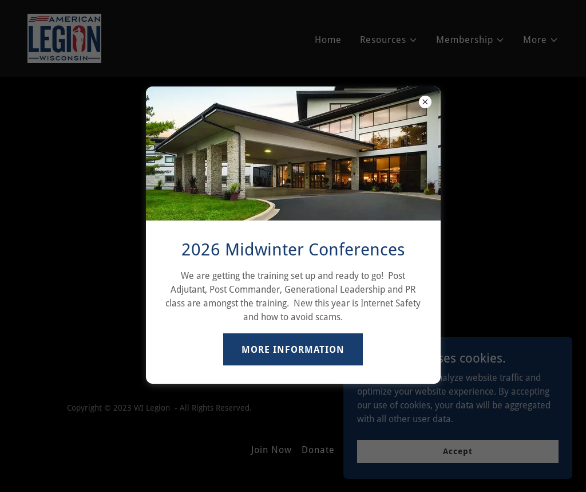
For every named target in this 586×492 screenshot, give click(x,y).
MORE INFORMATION (293, 349)
